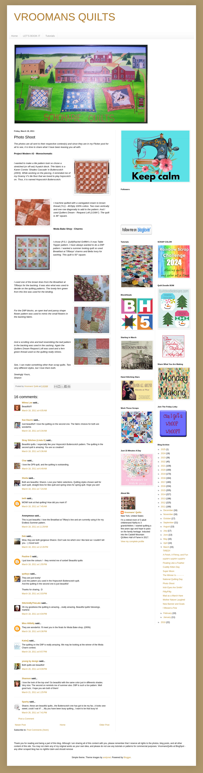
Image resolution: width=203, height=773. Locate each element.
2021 (163, 466)
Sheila (25, 478)
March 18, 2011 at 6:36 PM (34, 631)
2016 (163, 486)
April (165, 543)
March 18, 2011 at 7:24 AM (34, 489)
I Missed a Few (170, 608)
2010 (163, 622)
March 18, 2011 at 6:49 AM (34, 468)
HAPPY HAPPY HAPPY (174, 559)
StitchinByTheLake (31, 603)
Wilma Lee (27, 402)
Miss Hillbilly (28, 623)
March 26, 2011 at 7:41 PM (34, 712)
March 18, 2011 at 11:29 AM (35, 527)
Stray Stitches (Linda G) (34, 440)
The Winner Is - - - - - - (173, 575)
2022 (163, 461)
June (165, 535)
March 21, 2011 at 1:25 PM (34, 692)
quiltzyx (26, 574)
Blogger (127, 757)
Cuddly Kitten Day (171, 567)
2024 (163, 453)
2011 (163, 506)
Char (24, 460)
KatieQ (25, 640)
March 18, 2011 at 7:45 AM (34, 506)
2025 (163, 449)
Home (14, 35)
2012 (163, 502)
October (167, 518)
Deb (24, 536)
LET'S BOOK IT (31, 35)
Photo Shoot (168, 583)
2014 (163, 494)
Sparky (25, 702)
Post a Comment (26, 719)
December (168, 510)
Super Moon (168, 571)
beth (24, 498)
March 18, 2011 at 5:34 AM (34, 431)
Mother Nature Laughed (174, 600)
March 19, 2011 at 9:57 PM (34, 651)
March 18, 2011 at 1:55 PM (34, 564)
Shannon (26, 678)
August (166, 526)
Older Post (104, 725)
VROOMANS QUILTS (64, 17)
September (168, 522)
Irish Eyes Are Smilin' (172, 587)
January (167, 617)
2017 (163, 482)
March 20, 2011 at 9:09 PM (34, 669)
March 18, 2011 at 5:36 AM (34, 451)
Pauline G (26, 556)
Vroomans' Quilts (132, 512)
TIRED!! (166, 551)
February (167, 613)
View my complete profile (132, 541)
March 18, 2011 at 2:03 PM (34, 593)
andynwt (107, 757)
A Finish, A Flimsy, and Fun (175, 555)
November (168, 514)
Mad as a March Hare (173, 595)
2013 (163, 498)
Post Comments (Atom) (38, 730)
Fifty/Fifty (167, 591)
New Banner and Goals (173, 604)
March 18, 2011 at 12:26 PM (35, 547)
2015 (163, 490)
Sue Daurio (27, 420)
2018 (163, 478)
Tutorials (50, 35)
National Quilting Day (173, 579)
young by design (30, 661)
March (166, 547)
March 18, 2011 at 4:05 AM (34, 410)
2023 (163, 457)
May (165, 539)
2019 (163, 474)
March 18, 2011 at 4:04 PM (34, 614)
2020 (163, 470)
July (165, 531)
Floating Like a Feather (173, 563)
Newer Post (20, 725)
